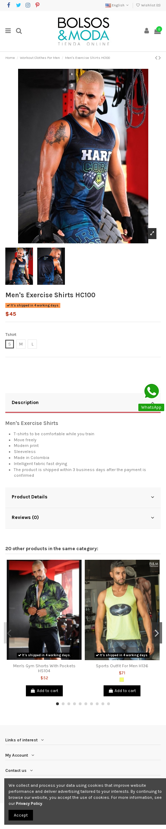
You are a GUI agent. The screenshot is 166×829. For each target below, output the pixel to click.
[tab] (83, 403)
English (117, 5)
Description (83, 402)
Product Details (83, 497)
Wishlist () (148, 5)
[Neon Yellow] (122, 680)
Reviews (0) (83, 517)
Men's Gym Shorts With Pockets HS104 (44, 668)
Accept (21, 815)
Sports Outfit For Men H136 (122, 665)
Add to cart (44, 690)
